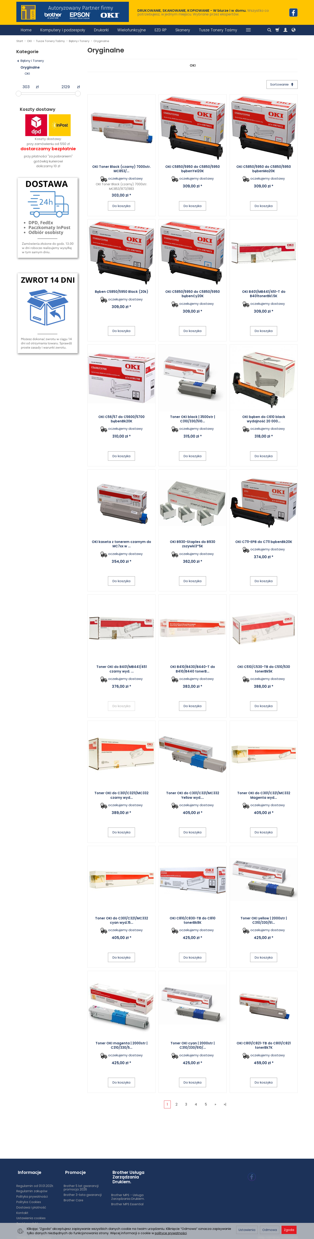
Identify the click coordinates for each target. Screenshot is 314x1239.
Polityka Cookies (28, 1199)
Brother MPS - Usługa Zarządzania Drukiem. (128, 1194)
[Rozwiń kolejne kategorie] (248, 30)
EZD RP (161, 30)
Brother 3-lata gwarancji (83, 1192)
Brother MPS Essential (127, 1201)
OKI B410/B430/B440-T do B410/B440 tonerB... (192, 669)
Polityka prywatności (32, 1194)
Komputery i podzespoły (62, 30)
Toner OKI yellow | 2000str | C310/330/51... (264, 921)
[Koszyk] (277, 30)
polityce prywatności (171, 1233)
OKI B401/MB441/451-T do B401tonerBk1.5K (263, 294)
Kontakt (22, 1210)
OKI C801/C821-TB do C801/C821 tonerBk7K (264, 1046)
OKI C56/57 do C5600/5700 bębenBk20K (121, 419)
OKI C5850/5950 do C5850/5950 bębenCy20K (192, 294)
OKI (193, 65)
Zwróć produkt (27, 1221)
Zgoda (289, 1230)
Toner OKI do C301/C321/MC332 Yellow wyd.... (192, 796)
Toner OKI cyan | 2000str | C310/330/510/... (193, 1046)
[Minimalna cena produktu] (26, 87)
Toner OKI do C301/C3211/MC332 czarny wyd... (121, 796)
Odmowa (269, 1230)
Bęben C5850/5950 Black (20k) (121, 292)
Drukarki (101, 30)
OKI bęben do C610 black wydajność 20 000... (263, 419)
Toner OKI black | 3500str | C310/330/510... (192, 419)
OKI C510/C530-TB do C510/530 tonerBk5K (263, 669)
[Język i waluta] (293, 30)
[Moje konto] (285, 30)
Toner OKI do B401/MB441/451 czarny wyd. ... (121, 669)
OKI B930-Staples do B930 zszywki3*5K (192, 544)
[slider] (18, 93)
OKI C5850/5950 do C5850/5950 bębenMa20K (263, 169)
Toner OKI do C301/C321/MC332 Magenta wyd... (263, 796)
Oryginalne (30, 67)
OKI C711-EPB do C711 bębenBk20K (263, 542)
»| (225, 1105)
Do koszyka (121, 206)
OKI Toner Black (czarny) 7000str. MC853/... (121, 169)
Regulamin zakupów (31, 1188)
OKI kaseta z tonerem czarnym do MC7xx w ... (121, 544)
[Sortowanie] (281, 84)
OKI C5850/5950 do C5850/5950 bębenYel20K (192, 169)
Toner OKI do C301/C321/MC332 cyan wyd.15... (121, 921)
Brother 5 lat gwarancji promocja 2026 (81, 1185)
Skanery (182, 30)
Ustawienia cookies (31, 1215)
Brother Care (73, 1197)
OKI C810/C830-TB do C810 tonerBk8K (192, 921)
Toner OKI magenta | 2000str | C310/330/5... (121, 1046)
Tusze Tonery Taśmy (218, 30)
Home (26, 30)
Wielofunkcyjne (131, 30)
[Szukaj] (269, 30)
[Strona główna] (72, 12)
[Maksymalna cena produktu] (65, 87)
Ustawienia (247, 1230)
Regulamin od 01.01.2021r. (35, 1183)
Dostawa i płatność (31, 1204)
